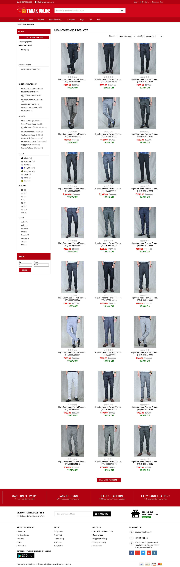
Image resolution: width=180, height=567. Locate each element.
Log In (136, 2)
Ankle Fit (24, 222)
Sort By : (141, 36)
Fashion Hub (32, 138)
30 (23, 193)
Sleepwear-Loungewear (31, 95)
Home (21, 20)
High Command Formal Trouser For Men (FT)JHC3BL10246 (109, 408)
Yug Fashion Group (32, 135)
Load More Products (108, 480)
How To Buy (60, 539)
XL (23, 203)
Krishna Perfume (32, 148)
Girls (90, 20)
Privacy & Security (99, 542)
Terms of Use (98, 535)
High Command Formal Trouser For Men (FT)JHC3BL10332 (145, 80)
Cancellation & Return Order (103, 531)
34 (23, 206)
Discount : (113, 36)
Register (145, 2)
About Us (21, 531)
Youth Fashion (31, 121)
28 (23, 190)
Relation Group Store (34, 141)
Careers (58, 542)
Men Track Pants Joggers (32, 100)
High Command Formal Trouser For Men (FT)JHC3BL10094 (145, 190)
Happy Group (30, 144)
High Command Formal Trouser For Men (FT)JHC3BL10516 (109, 299)
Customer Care (157, 2)
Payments (59, 531)
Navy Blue (29, 168)
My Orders (59, 546)
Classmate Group (32, 132)
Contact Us (22, 546)
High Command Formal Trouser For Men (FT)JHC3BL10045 (73, 244)
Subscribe (103, 514)
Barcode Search (65, 564)
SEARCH (25, 270)
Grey (27, 164)
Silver (27, 174)
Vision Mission (23, 535)
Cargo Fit (24, 228)
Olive (27, 181)
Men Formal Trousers (32, 88)
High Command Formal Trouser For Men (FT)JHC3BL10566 (73, 299)
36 (24, 209)
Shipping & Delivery (100, 539)
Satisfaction (97, 546)
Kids (98, 20)
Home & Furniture (55, 20)
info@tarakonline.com (45, 2)
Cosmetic (71, 20)
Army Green (29, 171)
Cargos (23, 231)
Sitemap (21, 539)
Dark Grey (29, 161)
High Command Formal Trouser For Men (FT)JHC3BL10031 (145, 299)
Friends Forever (34, 128)
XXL (23, 212)
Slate (27, 177)
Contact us (135, 527)
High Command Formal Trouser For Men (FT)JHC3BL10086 (73, 190)
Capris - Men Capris (30, 104)
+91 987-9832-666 (25, 2)
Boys (82, 20)
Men (31, 20)
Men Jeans (26, 110)
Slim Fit (23, 241)
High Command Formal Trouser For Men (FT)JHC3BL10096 (73, 80)
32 (23, 196)
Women (41, 20)
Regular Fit (25, 235)
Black (28, 158)
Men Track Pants (29, 92)
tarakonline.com (32, 564)
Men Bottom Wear (30, 69)
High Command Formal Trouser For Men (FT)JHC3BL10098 (109, 80)
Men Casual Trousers (31, 107)
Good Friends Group (31, 124)
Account (59, 535)
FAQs (20, 542)
